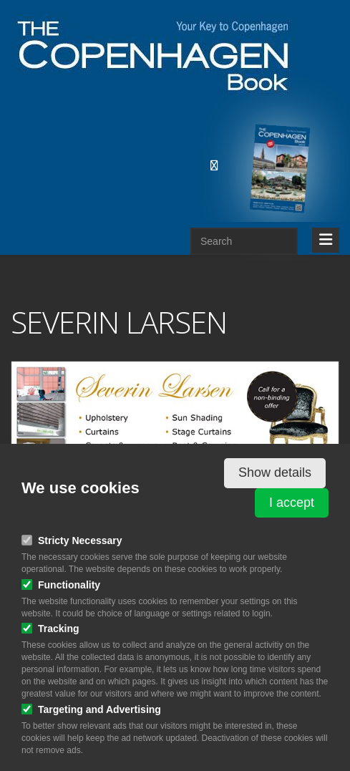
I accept (291, 502)
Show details (274, 472)
